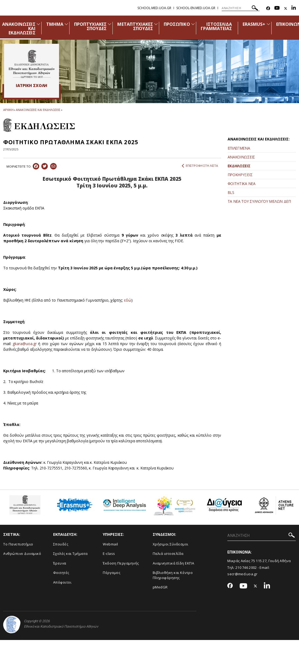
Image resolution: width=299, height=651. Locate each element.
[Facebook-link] (268, 8)
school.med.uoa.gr (154, 8)
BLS (231, 192)
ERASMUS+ (254, 24)
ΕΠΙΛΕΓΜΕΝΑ (239, 148)
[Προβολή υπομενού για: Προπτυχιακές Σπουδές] (109, 24)
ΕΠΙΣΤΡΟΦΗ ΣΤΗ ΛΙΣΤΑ (200, 165)
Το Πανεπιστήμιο (18, 544)
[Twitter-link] (285, 8)
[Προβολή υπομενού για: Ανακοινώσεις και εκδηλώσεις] (38, 24)
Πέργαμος (111, 572)
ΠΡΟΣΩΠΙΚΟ (177, 24)
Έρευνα (59, 563)
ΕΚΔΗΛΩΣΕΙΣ (239, 165)
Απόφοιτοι (62, 582)
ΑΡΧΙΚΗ (8, 110)
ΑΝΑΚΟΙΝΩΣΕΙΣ (241, 157)
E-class (109, 553)
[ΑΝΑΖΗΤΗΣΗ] (241, 8)
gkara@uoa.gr (25, 343)
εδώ (127, 300)
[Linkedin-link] (293, 8)
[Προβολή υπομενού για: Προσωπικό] (193, 24)
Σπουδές (60, 544)
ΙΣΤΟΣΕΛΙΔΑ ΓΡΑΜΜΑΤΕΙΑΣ (216, 26)
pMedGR (160, 587)
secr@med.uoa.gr (242, 574)
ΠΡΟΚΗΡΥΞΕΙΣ (240, 174)
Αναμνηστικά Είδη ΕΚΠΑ (173, 563)
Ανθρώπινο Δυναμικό (22, 553)
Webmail (110, 544)
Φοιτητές (61, 572)
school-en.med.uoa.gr (195, 8)
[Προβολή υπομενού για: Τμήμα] (66, 24)
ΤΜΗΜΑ (54, 24)
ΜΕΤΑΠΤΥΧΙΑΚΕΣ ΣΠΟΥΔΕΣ (135, 26)
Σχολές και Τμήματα (70, 553)
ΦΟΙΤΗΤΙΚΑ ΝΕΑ (242, 183)
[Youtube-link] (277, 8)
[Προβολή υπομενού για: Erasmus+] (268, 24)
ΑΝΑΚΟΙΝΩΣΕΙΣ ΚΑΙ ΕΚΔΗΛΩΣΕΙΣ (38, 110)
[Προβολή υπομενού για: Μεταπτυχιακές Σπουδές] (156, 24)
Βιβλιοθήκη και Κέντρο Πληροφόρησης (173, 575)
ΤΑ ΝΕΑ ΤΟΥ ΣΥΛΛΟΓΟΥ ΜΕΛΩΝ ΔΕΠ (259, 201)
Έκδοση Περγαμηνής (121, 563)
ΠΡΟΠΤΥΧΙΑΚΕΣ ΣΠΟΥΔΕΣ (90, 26)
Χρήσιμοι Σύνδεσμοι (170, 544)
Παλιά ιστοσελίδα (168, 553)
